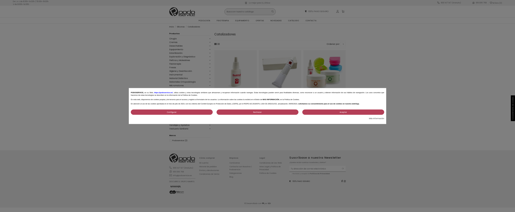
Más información (376, 118)
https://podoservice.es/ (163, 93)
